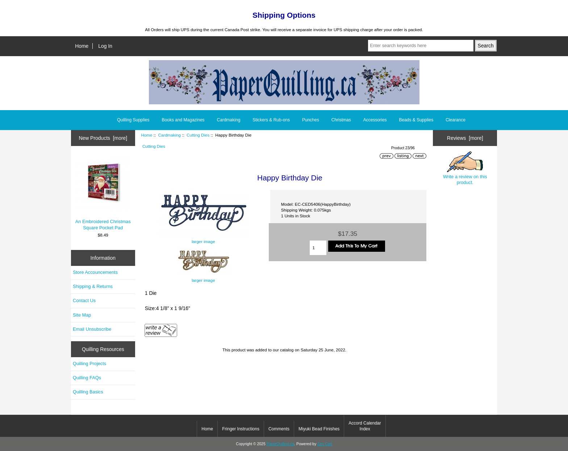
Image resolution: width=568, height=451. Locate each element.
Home (81, 46)
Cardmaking (169, 135)
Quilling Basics (88, 391)
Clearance (455, 119)
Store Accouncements (95, 272)
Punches (310, 119)
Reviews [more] (465, 138)
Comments (278, 428)
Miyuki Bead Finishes (318, 428)
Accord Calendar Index (364, 426)
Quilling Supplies (133, 119)
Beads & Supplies (416, 119)
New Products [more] (103, 138)
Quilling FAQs (87, 377)
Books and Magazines (183, 119)
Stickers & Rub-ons (271, 119)
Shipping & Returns (93, 286)
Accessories (375, 119)
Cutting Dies (198, 135)
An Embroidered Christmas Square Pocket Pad (103, 193)
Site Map (82, 315)
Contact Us (84, 300)
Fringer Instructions (240, 428)
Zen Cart (324, 444)
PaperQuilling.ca (281, 444)
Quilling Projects (89, 363)
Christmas (341, 119)
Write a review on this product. (465, 168)
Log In (105, 46)
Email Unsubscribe (92, 329)
